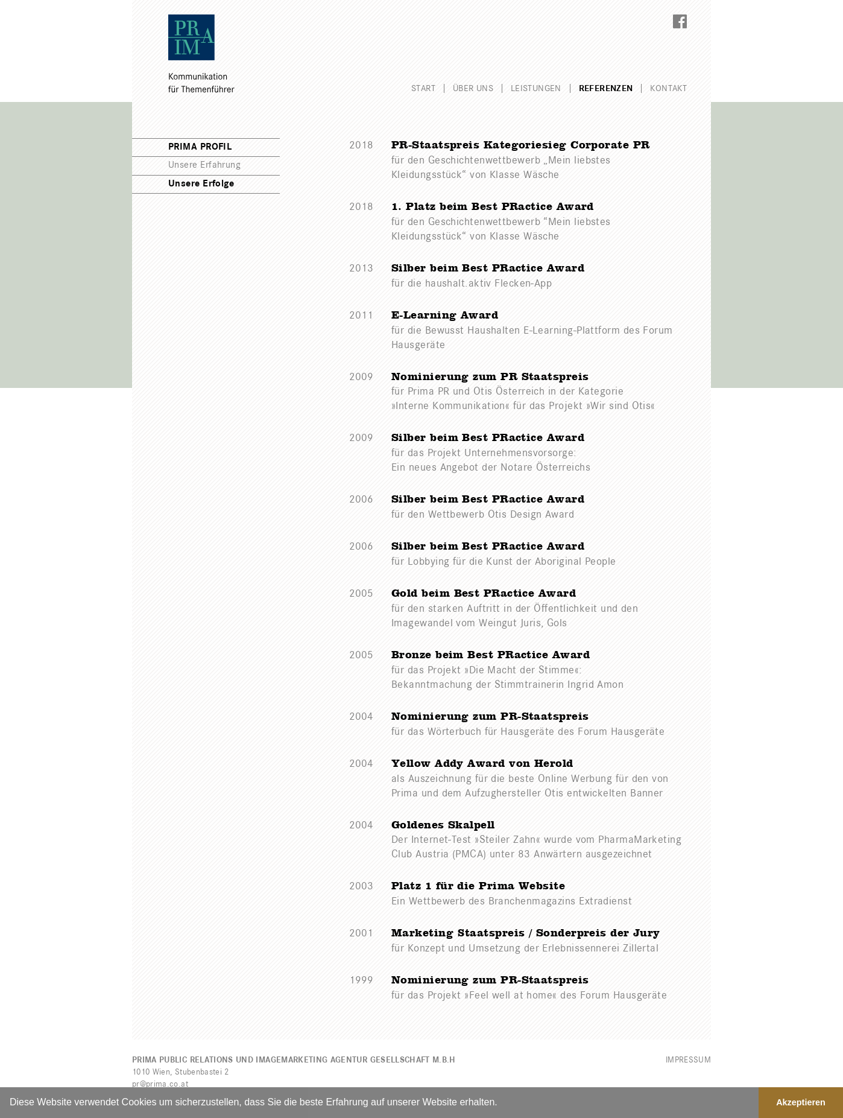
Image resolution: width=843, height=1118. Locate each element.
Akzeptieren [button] (801, 1102)
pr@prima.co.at (160, 1084)
